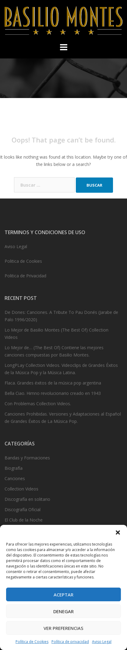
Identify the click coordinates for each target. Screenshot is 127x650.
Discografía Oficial (23, 509)
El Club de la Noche (24, 520)
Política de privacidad (70, 641)
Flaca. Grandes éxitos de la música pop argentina (53, 383)
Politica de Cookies (23, 261)
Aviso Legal (101, 641)
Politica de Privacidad (25, 276)
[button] (118, 532)
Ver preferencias (63, 628)
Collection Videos (21, 489)
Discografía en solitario (27, 499)
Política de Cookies (32, 641)
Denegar (63, 611)
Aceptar (63, 595)
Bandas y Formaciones (27, 458)
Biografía (14, 468)
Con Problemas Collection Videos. (38, 403)
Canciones (15, 478)
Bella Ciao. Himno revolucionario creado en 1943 (53, 393)
